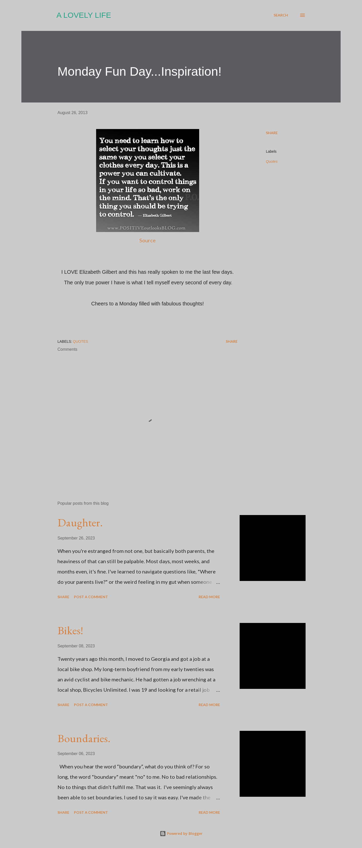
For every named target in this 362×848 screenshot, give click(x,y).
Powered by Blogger (181, 833)
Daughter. (80, 522)
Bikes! (70, 630)
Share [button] (272, 133)
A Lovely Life (83, 15)
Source (147, 240)
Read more (209, 597)
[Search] (281, 15)
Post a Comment (91, 597)
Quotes (271, 161)
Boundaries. (84, 738)
